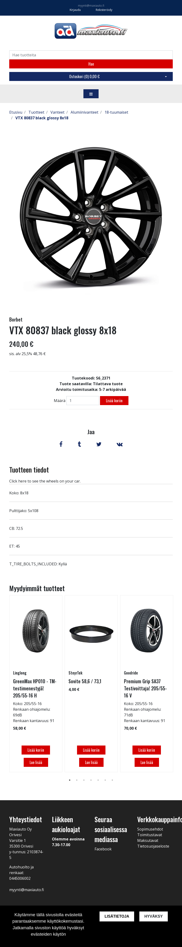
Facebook (103, 849)
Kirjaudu (76, 10)
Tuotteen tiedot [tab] (29, 469)
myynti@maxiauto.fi (91, 6)
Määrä (59, 400)
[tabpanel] (36, 683)
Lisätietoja (116, 916)
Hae (91, 64)
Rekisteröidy (104, 10)
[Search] (91, 54)
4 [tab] (91, 780)
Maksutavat (147, 840)
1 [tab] (69, 780)
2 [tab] (76, 780)
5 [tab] (98, 780)
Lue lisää (36, 762)
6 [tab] (105, 780)
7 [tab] (112, 780)
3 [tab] (84, 780)
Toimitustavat (149, 834)
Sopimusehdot (150, 829)
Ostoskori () (84, 76)
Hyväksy (154, 916)
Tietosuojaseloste (153, 846)
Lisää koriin (114, 400)
